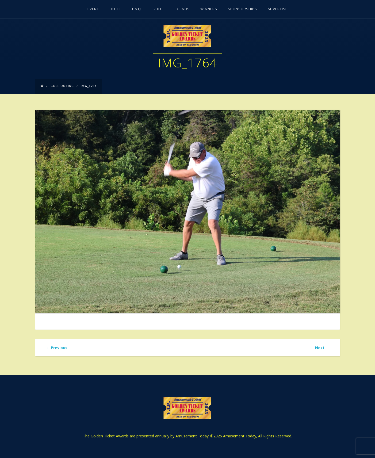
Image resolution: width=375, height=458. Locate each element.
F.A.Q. (137, 9)
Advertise (278, 9)
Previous (56, 347)
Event (93, 9)
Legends (181, 9)
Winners (208, 9)
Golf (157, 9)
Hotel (115, 9)
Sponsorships (242, 9)
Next (322, 347)
